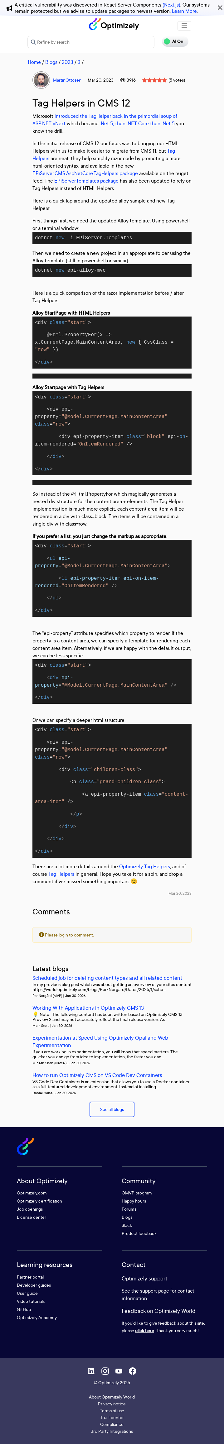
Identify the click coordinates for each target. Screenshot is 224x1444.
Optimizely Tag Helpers (144, 866)
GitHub (24, 1309)
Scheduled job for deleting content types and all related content (107, 977)
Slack (127, 1225)
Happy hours (134, 1201)
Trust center (112, 1417)
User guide (27, 1293)
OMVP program (137, 1193)
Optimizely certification (39, 1201)
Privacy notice (112, 1404)
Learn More (184, 10)
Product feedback (139, 1233)
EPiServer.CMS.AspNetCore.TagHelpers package (85, 173)
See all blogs (112, 1109)
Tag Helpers (61, 873)
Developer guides (34, 1285)
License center (31, 1217)
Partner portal (30, 1277)
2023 (67, 62)
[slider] (154, 80)
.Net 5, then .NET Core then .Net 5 (137, 123)
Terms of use (112, 1410)
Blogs (51, 62)
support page (154, 1290)
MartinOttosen (67, 80)
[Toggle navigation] (184, 26)
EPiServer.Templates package (86, 180)
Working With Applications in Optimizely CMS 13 (88, 1007)
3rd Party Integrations (112, 1431)
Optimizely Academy (37, 1317)
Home (34, 62)
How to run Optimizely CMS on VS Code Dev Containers (97, 1075)
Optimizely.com (32, 1193)
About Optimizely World (112, 1397)
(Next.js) (171, 4)
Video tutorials (31, 1301)
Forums (129, 1209)
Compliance (112, 1424)
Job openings (30, 1209)
